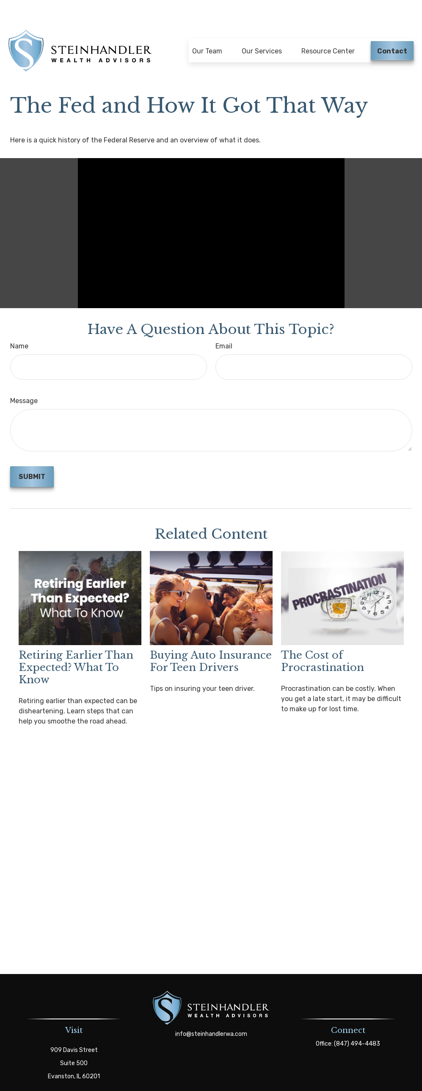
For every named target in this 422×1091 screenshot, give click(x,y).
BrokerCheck (287, 1083)
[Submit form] (32, 458)
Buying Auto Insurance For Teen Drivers (211, 642)
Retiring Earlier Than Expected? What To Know (76, 648)
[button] (207, 28)
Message (24, 382)
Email (223, 327)
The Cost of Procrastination (322, 642)
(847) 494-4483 (357, 1025)
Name (19, 327)
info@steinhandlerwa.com (211, 1015)
